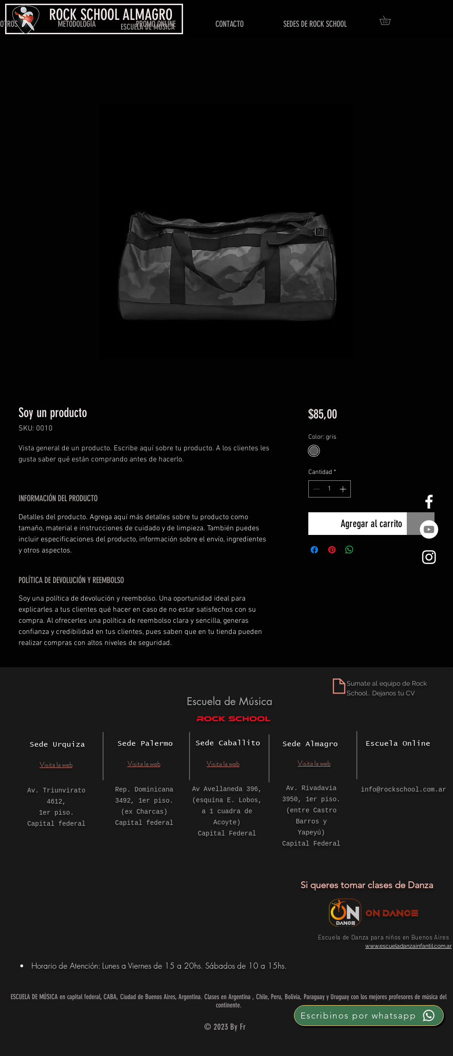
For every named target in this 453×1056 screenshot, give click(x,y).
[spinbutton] (329, 489)
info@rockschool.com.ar (404, 789)
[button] (389, 20)
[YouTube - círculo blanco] (429, 529)
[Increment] (343, 489)
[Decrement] (315, 489)
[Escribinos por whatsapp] (369, 1015)
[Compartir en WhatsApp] (349, 549)
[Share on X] (367, 549)
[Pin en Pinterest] (331, 549)
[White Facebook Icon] (429, 501)
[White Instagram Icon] (429, 557)
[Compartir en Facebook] (314, 549)
